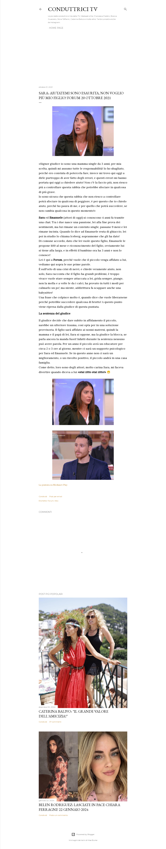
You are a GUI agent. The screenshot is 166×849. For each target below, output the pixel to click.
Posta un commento (58, 815)
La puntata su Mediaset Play (53, 484)
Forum (51, 501)
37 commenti (55, 722)
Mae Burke (92, 840)
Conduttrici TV (72, 9)
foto (56, 501)
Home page (56, 28)
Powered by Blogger (83, 834)
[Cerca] (125, 9)
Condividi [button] (43, 496)
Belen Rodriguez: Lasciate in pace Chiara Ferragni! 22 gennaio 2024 (79, 807)
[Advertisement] (83, 56)
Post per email (55, 496)
